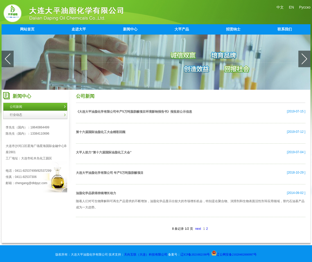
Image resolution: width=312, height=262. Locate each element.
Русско (304, 7)
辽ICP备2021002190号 (195, 254)
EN (291, 7)
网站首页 (27, 29)
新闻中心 (130, 29)
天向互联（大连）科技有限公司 (146, 254)
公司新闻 (16, 107)
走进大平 (79, 29)
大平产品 (182, 29)
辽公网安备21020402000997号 (234, 254)
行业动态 (16, 115)
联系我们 (285, 29)
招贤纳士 (233, 29)
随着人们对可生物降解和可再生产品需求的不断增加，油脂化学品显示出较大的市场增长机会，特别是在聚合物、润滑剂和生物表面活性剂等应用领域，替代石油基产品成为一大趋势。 (190, 204)
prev (8, 59)
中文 (280, 7)
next (304, 59)
